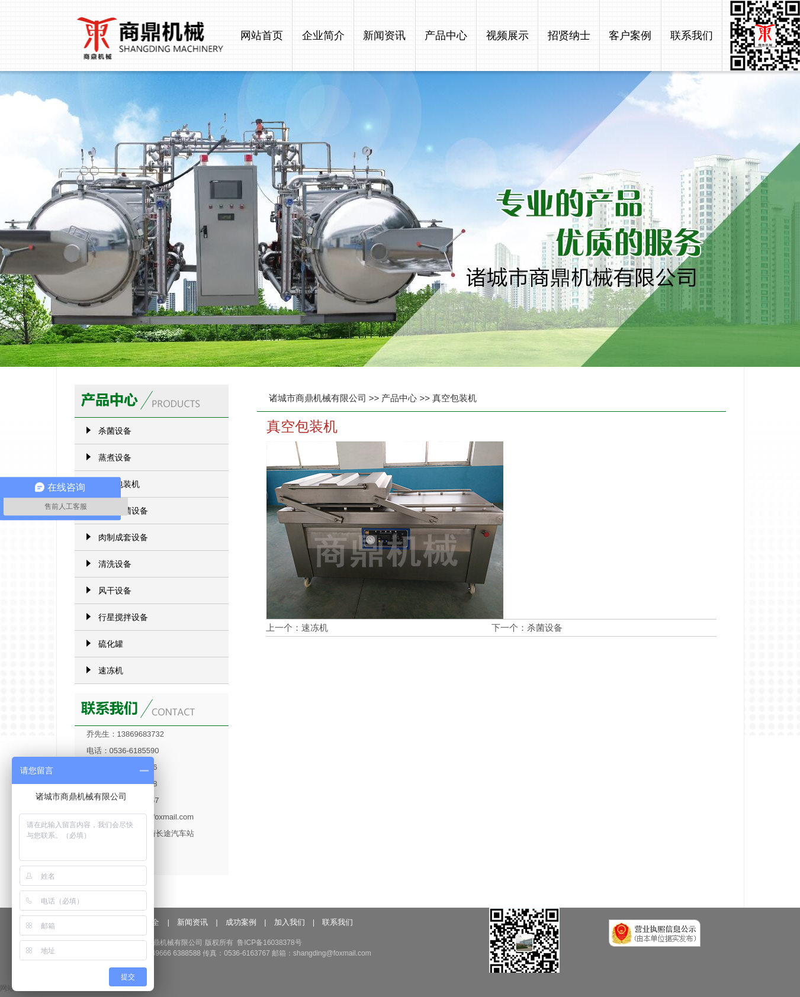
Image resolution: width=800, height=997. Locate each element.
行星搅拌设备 (123, 617)
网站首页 (261, 35)
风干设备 (114, 590)
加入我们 (289, 922)
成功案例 (241, 922)
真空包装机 (454, 398)
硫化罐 (110, 643)
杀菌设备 (545, 627)
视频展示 (507, 35)
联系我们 (691, 35)
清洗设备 (114, 564)
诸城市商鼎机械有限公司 (318, 398)
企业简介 (323, 35)
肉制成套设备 (123, 537)
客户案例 (630, 35)
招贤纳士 (569, 35)
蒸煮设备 (114, 457)
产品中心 (446, 35)
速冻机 (314, 627)
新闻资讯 (384, 35)
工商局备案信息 (667, 946)
